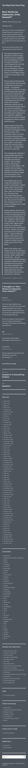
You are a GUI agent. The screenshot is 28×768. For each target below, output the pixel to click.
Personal (6, 615)
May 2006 (7, 503)
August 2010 (7, 414)
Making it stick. (8, 712)
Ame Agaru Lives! (9, 659)
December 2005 (8, 513)
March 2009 (7, 433)
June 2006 (7, 501)
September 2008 (8, 443)
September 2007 (8, 469)
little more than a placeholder (12, 666)
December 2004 (8, 539)
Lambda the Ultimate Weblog (12, 710)
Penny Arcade (8, 747)
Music (5, 608)
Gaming (6, 577)
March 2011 (7, 407)
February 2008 (8, 458)
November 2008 (8, 441)
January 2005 (7, 537)
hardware (6, 581)
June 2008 (7, 450)
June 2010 (6, 418)
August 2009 (7, 424)
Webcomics (7, 636)
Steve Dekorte (8, 716)
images (6, 585)
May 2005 (6, 528)
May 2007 (6, 477)
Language (6, 596)
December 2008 (8, 439)
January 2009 (8, 437)
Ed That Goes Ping (6, 278)
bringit (6, 562)
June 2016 (6, 403)
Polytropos (7, 672)
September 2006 (9, 494)
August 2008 (7, 445)
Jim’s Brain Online (9, 663)
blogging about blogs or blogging (13, 558)
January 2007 (7, 486)
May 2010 (6, 420)
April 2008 (7, 454)
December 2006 (8, 488)
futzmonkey (7, 575)
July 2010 (6, 416)
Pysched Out (7, 676)
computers (7, 564)
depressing (7, 568)
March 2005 (7, 532)
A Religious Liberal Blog (11, 657)
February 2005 (8, 535)
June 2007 (7, 475)
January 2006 (8, 511)
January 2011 (7, 409)
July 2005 (6, 524)
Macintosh (7, 602)
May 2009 (7, 431)
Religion (6, 621)
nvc (5, 613)
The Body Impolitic (9, 695)
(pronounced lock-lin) (10, 651)
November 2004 (8, 541)
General (20, 278)
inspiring (6, 589)
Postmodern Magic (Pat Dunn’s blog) (15, 674)
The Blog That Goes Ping (13, 5)
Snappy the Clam (9, 714)
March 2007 (7, 481)
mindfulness (7, 606)
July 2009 (6, 426)
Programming (8, 619)
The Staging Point (9, 682)
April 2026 (7, 401)
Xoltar (5, 720)
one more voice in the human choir (14, 670)
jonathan (5, 298)
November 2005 (8, 515)
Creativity (6, 566)
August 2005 (7, 522)
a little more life (8, 655)
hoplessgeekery (8, 583)
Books (5, 560)
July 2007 (6, 473)
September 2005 (8, 520)
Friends (6, 570)
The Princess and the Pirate (12, 678)
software (6, 632)
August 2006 (7, 496)
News (5, 611)
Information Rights (9, 587)
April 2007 (7, 479)
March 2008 (7, 456)
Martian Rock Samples (10, 668)
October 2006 (8, 492)
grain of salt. (17, 21)
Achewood (7, 745)
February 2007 (8, 484)
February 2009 (8, 435)
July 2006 (6, 498)
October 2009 (8, 422)
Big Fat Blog (7, 707)
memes (6, 604)
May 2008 (6, 452)
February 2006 (8, 509)
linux (5, 598)
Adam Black (5, 346)
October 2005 (8, 518)
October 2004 (8, 543)
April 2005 (7, 530)
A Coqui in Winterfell (10, 653)
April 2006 (7, 505)
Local (5, 600)
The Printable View (9, 680)
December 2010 (8, 412)
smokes (7, 30)
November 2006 (8, 490)
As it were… (7, 661)
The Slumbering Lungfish (11, 718)
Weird (5, 638)
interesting (7, 592)
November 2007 (8, 465)
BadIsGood (7, 555)
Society (6, 630)
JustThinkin (7, 594)
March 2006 (7, 507)
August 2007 (7, 471)
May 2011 (6, 405)
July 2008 (6, 448)
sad (5, 625)
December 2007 (8, 462)
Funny (5, 572)
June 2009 (7, 428)
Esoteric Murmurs (9, 733)
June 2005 (7, 526)
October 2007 (8, 467)
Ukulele (6, 634)
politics (6, 617)
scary (5, 628)
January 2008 (7, 460)
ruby (5, 623)
